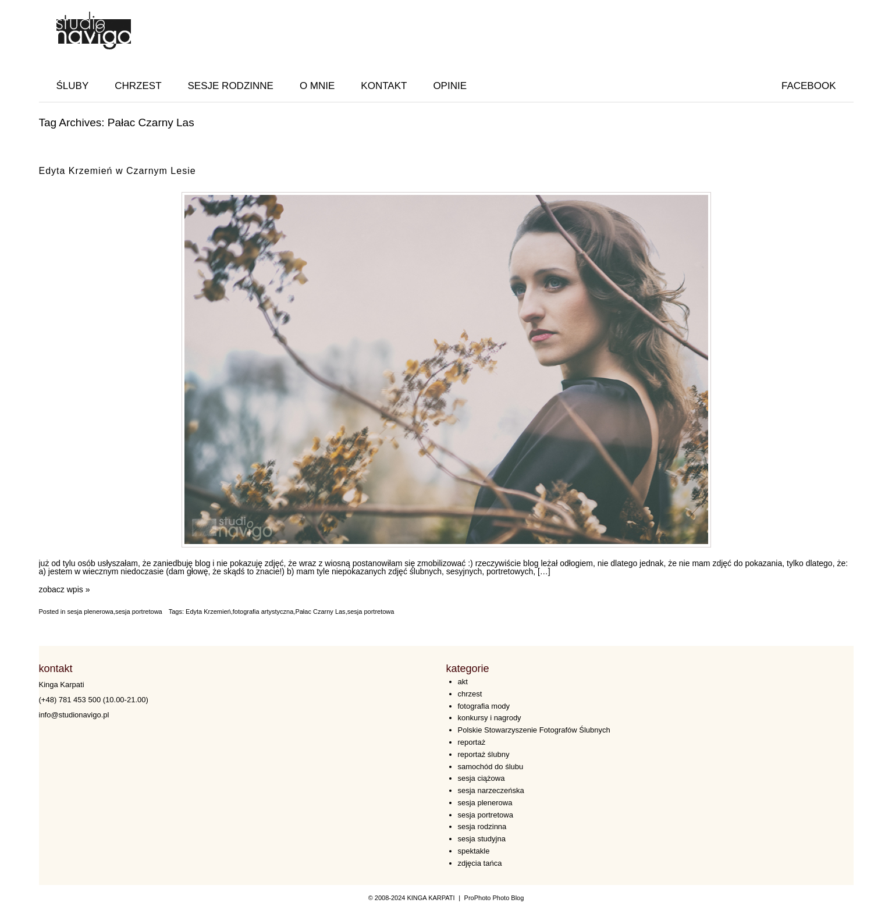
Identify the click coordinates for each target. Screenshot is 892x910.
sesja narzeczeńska (491, 790)
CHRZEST (138, 86)
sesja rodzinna (482, 826)
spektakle (474, 851)
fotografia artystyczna (263, 611)
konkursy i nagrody (489, 717)
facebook (808, 86)
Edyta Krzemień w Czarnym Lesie (117, 171)
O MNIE (317, 86)
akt (463, 681)
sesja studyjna (482, 838)
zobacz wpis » (64, 589)
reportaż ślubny (484, 754)
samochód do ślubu (491, 766)
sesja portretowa (138, 611)
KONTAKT (384, 86)
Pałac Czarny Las (320, 611)
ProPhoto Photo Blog (494, 897)
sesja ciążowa (481, 778)
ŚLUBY (72, 86)
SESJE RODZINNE (230, 86)
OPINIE (450, 86)
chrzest (470, 693)
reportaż (472, 742)
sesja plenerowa (90, 611)
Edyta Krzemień (208, 611)
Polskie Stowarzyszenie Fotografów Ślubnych (534, 730)
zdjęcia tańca (480, 863)
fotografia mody (484, 706)
